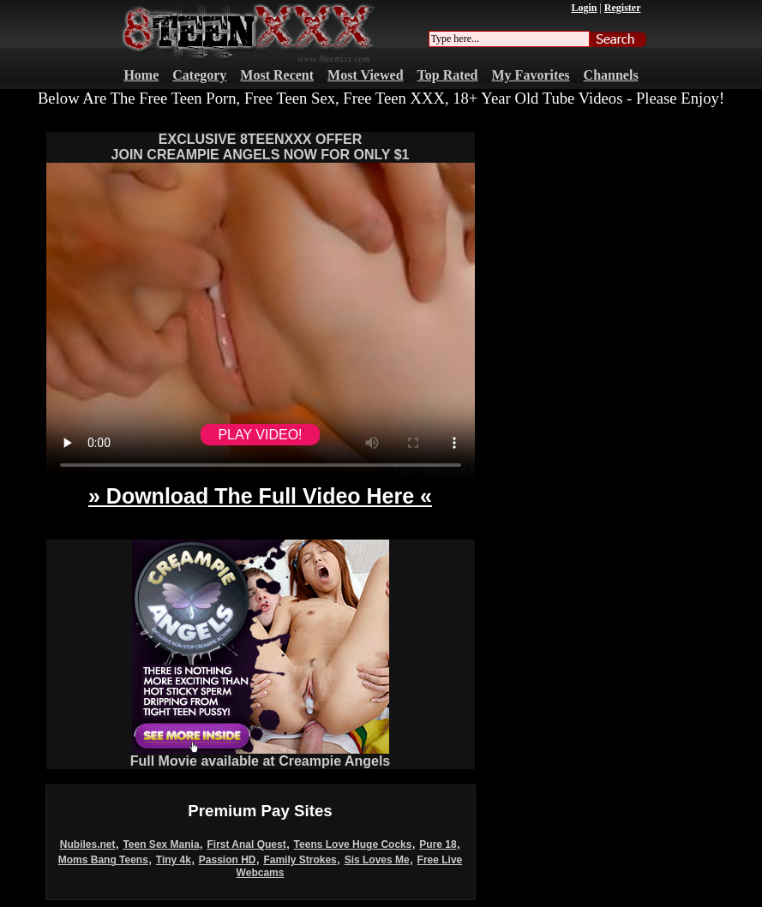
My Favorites (531, 75)
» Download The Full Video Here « (260, 496)
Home (141, 75)
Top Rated (447, 75)
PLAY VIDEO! (260, 434)
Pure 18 (437, 844)
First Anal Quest (246, 844)
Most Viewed (365, 75)
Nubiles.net (88, 844)
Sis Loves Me (377, 860)
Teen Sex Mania (161, 844)
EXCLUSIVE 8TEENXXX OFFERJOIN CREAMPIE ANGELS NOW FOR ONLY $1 (260, 147)
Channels (611, 75)
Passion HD (227, 860)
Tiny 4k (173, 860)
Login (584, 8)
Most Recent (277, 75)
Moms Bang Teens (103, 860)
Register (622, 8)
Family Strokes (299, 860)
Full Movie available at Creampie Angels (260, 755)
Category (199, 75)
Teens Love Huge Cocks (353, 844)
